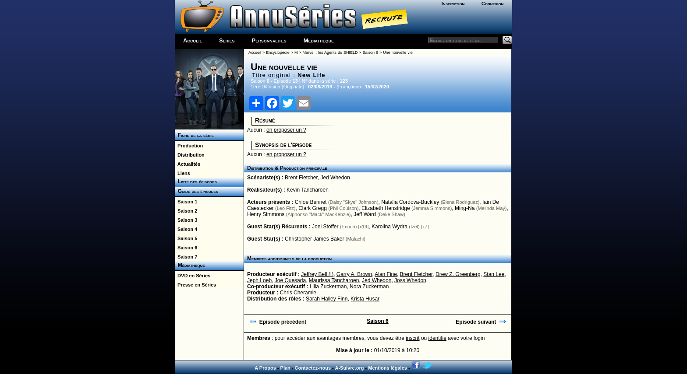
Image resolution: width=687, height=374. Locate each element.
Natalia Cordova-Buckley (410, 202)
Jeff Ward (365, 214)
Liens (182, 173)
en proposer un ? (286, 130)
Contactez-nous (313, 368)
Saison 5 (186, 238)
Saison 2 (186, 210)
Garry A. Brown (354, 274)
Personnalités (269, 40)
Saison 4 (186, 229)
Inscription (453, 3)
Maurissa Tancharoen (334, 280)
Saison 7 (186, 256)
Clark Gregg (312, 208)
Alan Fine (386, 274)
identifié (437, 338)
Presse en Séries (195, 284)
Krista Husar (365, 299)
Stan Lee (493, 274)
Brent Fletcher (301, 178)
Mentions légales (387, 368)
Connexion (493, 3)
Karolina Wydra (389, 227)
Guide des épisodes (196, 191)
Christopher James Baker (314, 239)
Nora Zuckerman (369, 286)
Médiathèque (319, 40)
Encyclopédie (278, 52)
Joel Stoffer (325, 227)
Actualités (187, 164)
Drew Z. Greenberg (458, 274)
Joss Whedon (410, 280)
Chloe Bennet (311, 202)
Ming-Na (465, 208)
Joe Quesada (290, 280)
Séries (227, 40)
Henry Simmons (265, 214)
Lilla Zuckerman (328, 286)
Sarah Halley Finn (326, 299)
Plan (285, 368)
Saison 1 (186, 201)
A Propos (265, 368)
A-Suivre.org (349, 368)
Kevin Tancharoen (308, 190)
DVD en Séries (192, 275)
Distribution (190, 154)
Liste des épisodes (196, 181)
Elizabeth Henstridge (385, 208)
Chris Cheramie (298, 293)
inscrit (412, 338)
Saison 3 (186, 220)
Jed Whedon (335, 178)
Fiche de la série (194, 135)
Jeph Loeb (259, 280)
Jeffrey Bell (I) (317, 274)
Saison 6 (186, 247)
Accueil (192, 40)
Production (189, 145)
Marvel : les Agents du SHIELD (330, 52)
